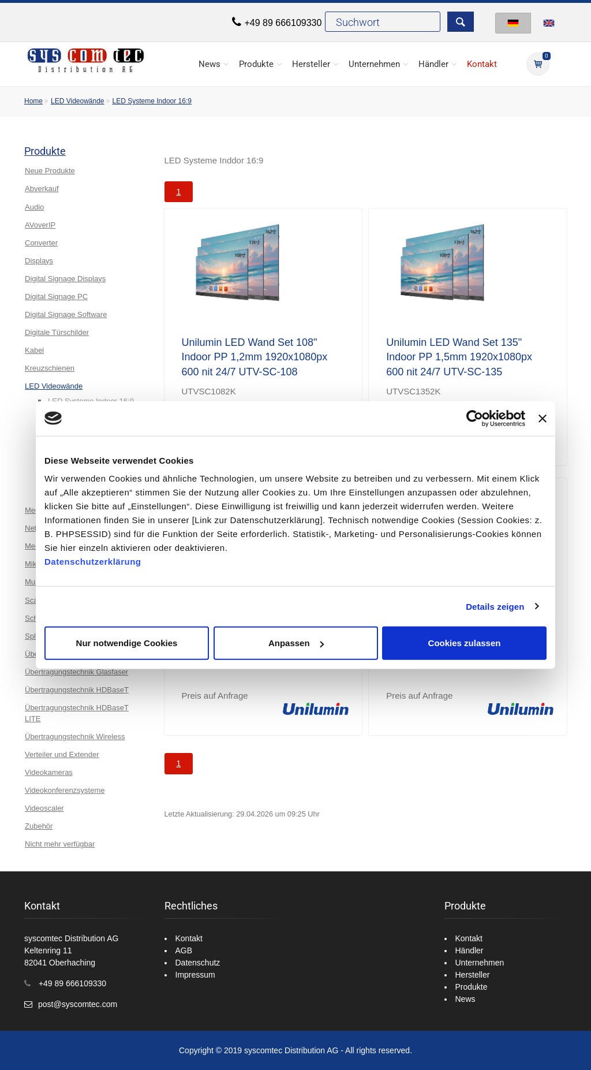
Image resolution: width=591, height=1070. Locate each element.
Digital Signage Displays (65, 278)
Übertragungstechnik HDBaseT (77, 689)
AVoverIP (40, 225)
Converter (41, 242)
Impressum (195, 974)
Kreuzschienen (49, 368)
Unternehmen (374, 64)
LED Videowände (77, 101)
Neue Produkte (50, 170)
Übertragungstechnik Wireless (75, 736)
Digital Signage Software (66, 314)
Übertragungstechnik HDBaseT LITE (77, 713)
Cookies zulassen (464, 643)
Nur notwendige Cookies (127, 643)
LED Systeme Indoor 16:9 (152, 101)
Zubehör (39, 826)
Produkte (256, 64)
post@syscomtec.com (77, 1004)
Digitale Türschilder (57, 332)
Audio (34, 207)
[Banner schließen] (542, 418)
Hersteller (311, 64)
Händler (433, 64)
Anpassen (296, 643)
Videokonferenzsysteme (65, 790)
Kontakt (482, 64)
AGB (184, 950)
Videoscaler (44, 808)
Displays (39, 260)
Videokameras (49, 772)
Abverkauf (42, 188)
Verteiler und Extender (62, 754)
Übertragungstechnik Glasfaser (76, 672)
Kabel (34, 350)
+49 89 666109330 (282, 23)
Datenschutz (197, 962)
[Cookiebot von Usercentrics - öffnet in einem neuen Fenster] (474, 418)
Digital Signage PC (56, 296)
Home (33, 101)
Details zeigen (495, 606)
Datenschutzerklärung (92, 561)
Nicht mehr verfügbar (60, 844)
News (209, 64)
